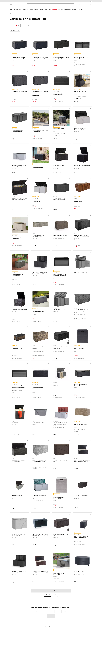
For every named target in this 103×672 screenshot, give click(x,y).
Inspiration (60, 9)
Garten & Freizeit (17, 9)
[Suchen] (28, 5)
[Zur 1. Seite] (47, 596)
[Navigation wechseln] (11, 5)
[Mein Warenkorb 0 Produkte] (90, 5)
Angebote (54, 9)
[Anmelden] (79, 5)
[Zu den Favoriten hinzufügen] (27, 35)
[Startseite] (10, 13)
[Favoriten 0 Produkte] (84, 5)
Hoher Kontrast (87, 1)
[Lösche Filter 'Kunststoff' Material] (18, 30)
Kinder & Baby (48, 9)
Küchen (31, 9)
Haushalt (36, 9)
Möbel (11, 9)
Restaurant (74, 9)
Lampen (41, 9)
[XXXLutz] (20, 5)
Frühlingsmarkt (67, 9)
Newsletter (81, 9)
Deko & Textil (25, 9)
